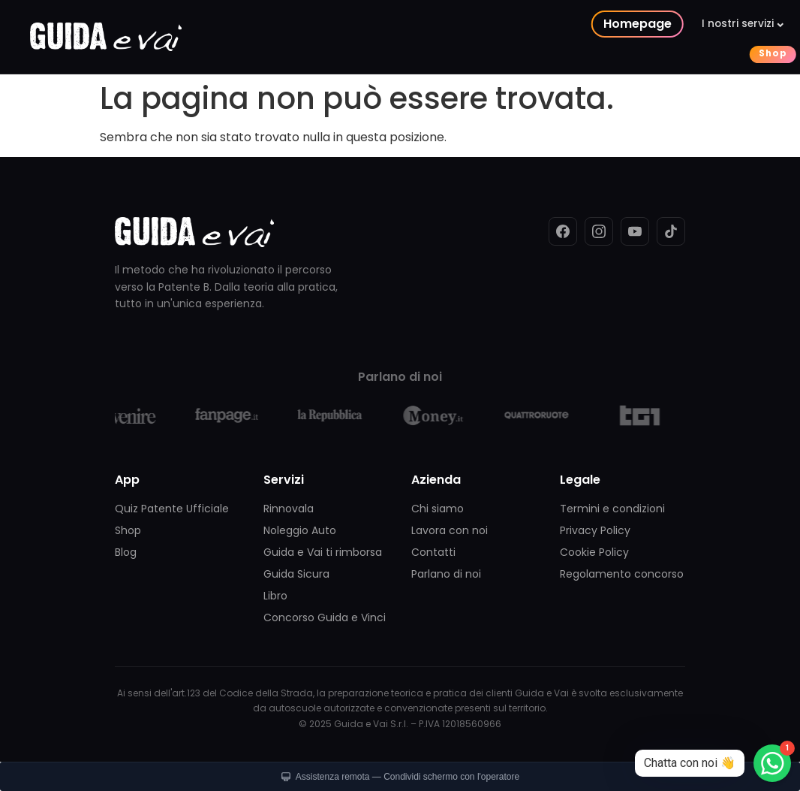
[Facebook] (563, 231)
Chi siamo (437, 508)
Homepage (308, 23)
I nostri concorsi (520, 24)
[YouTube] (635, 231)
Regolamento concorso (622, 573)
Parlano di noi (446, 573)
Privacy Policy (595, 530)
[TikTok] (671, 231)
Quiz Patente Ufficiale (172, 508)
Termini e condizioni (612, 508)
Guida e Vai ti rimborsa (322, 552)
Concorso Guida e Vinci (324, 617)
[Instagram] (599, 231)
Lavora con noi (449, 530)
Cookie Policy (594, 552)
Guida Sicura (296, 573)
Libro (275, 595)
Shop (443, 53)
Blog (126, 552)
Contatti (433, 552)
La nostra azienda (645, 24)
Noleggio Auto (299, 530)
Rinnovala (288, 508)
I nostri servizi (408, 24)
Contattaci (511, 53)
